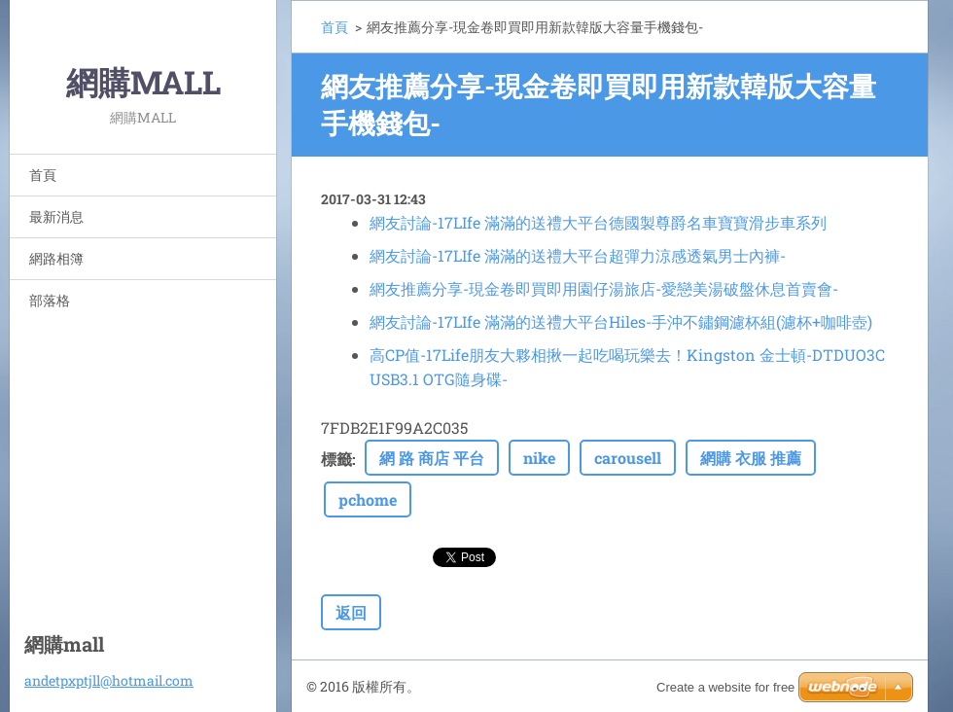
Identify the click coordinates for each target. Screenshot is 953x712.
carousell (627, 457)
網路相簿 (56, 258)
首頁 (42, 174)
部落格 (49, 300)
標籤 (336, 458)
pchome (367, 499)
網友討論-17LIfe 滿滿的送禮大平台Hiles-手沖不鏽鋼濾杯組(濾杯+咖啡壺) (621, 321)
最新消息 (56, 216)
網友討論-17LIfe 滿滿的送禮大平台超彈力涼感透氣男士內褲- (578, 255)
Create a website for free (725, 687)
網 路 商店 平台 (431, 457)
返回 (351, 612)
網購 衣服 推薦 (750, 457)
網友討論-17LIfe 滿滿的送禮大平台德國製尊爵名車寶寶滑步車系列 (598, 222)
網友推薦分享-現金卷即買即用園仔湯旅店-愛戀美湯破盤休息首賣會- (604, 288)
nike (539, 457)
